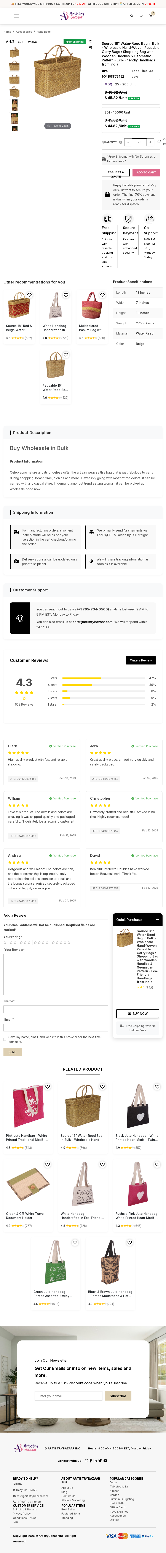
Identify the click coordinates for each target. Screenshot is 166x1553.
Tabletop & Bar (119, 1485)
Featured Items (71, 1512)
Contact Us (68, 1494)
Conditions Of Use (25, 1516)
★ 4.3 (10, 41)
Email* (9, 1018)
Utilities (114, 1518)
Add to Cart (146, 171)
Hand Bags (44, 31)
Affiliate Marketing (73, 1498)
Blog (64, 1490)
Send (12, 1050)
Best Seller (68, 1508)
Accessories (24, 31)
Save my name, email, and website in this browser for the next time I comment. (55, 1038)
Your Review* (14, 948)
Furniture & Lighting (122, 1497)
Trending (67, 1516)
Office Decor (118, 1506)
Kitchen (114, 1489)
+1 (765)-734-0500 (27, 1500)
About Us (67, 1486)
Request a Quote (116, 172)
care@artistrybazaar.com (93, 620)
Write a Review (141, 659)
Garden (114, 1493)
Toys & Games (119, 1510)
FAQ (15, 1520)
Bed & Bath (117, 1501)
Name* (9, 1000)
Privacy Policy (22, 1512)
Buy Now (138, 1012)
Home (7, 31)
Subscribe (118, 1395)
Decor (114, 1481)
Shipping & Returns (25, 1508)
